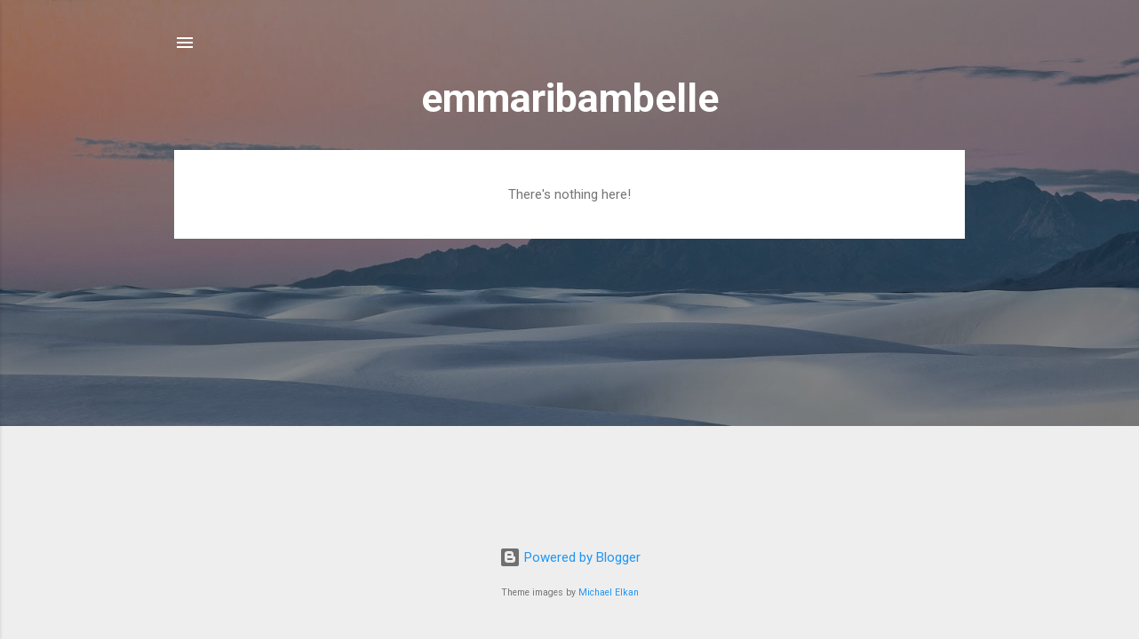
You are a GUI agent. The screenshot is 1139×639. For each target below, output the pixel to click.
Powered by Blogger (570, 557)
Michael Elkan (608, 592)
